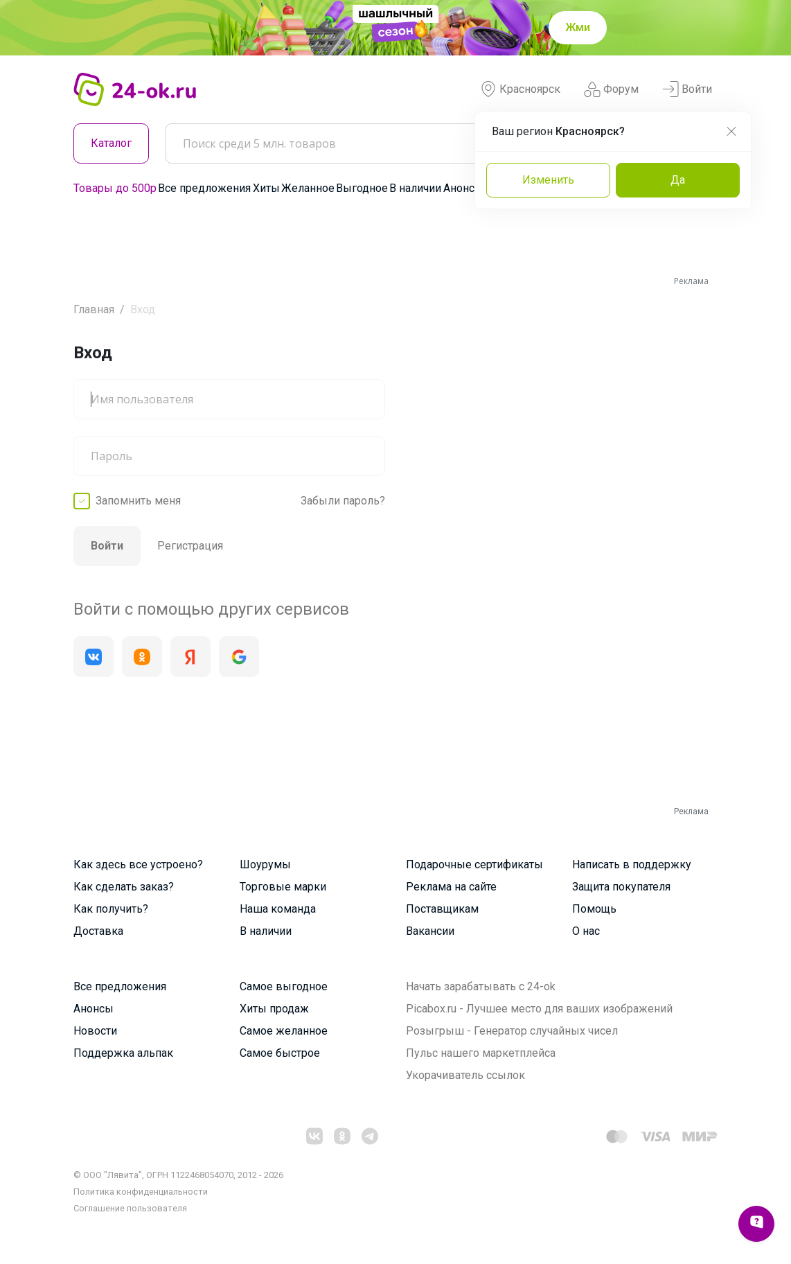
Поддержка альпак (123, 1053)
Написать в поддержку (631, 864)
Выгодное (362, 188)
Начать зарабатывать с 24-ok (481, 986)
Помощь (594, 908)
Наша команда (278, 908)
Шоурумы (265, 864)
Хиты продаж (274, 1008)
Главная (93, 309)
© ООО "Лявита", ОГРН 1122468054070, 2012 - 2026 (178, 1175)
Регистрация (190, 545)
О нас (586, 931)
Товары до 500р (115, 188)
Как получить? (110, 908)
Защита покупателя (621, 886)
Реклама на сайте (451, 886)
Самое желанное (284, 1030)
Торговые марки (283, 886)
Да (677, 179)
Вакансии (430, 931)
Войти (687, 89)
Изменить (548, 179)
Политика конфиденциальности (140, 1191)
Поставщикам (442, 908)
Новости (95, 1030)
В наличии (415, 188)
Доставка (98, 931)
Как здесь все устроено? (138, 864)
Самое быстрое (280, 1053)
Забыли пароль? (343, 500)
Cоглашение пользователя (130, 1208)
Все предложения (204, 188)
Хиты (266, 188)
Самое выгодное (284, 986)
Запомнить (138, 501)
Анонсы (463, 188)
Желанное (308, 188)
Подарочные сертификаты (474, 864)
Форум (611, 89)
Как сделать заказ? (123, 886)
